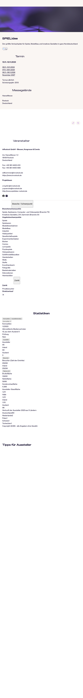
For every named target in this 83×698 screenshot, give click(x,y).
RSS (6, 691)
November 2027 (8, 75)
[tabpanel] (41, 365)
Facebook (46, 689)
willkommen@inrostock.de (12, 173)
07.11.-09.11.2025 (8, 70)
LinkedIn (8, 689)
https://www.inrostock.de (12, 175)
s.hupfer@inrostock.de (11, 186)
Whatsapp (38, 689)
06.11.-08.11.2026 (8, 72)
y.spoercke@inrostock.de (12, 188)
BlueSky (30, 689)
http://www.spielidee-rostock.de (14, 191)
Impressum (9, 694)
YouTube (54, 689)
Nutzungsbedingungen (33, 694)
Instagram (16, 689)
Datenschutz (19, 694)
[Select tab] (6, 321)
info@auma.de (10, 684)
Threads (23, 689)
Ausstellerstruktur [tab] (16, 318)
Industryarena (63, 689)
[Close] (2, 660)
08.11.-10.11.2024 (8, 67)
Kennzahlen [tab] (6, 318)
